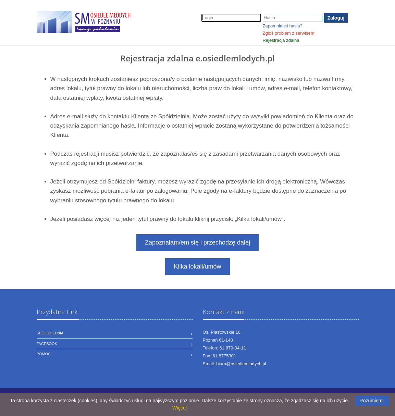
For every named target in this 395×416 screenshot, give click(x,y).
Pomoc (44, 354)
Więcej (179, 408)
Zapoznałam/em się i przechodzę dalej (197, 242)
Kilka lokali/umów (197, 266)
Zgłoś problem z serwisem (288, 33)
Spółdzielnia (50, 333)
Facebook (47, 344)
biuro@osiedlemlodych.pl (241, 363)
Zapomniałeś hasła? (283, 25)
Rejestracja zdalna (281, 40)
